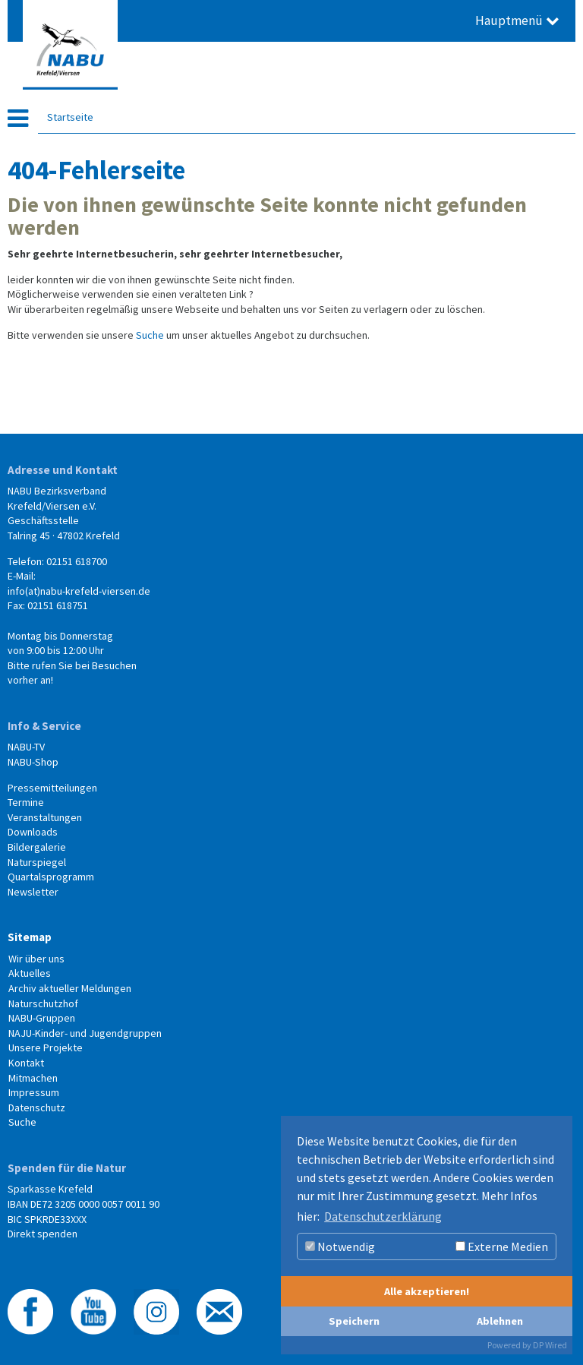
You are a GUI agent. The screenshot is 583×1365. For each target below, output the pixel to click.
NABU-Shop (33, 762)
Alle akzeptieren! (426, 1291)
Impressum (33, 1092)
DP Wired (550, 1345)
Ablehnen (500, 1321)
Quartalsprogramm (51, 876)
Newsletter (33, 892)
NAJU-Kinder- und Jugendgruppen (85, 1033)
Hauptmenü (517, 20)
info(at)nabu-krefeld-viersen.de (79, 591)
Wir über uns (36, 958)
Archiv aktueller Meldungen (69, 988)
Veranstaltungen (45, 817)
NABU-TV (26, 747)
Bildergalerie (37, 847)
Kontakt (26, 1063)
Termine (26, 802)
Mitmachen (33, 1078)
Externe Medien (501, 1246)
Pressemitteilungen (52, 788)
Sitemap (30, 937)
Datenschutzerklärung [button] (383, 1216)
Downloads (33, 832)
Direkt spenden (42, 1233)
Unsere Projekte (45, 1047)
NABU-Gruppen (41, 1018)
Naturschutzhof (43, 1003)
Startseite (70, 117)
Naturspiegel (37, 862)
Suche (150, 335)
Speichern (354, 1321)
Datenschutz (36, 1107)
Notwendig (340, 1246)
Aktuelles (29, 973)
